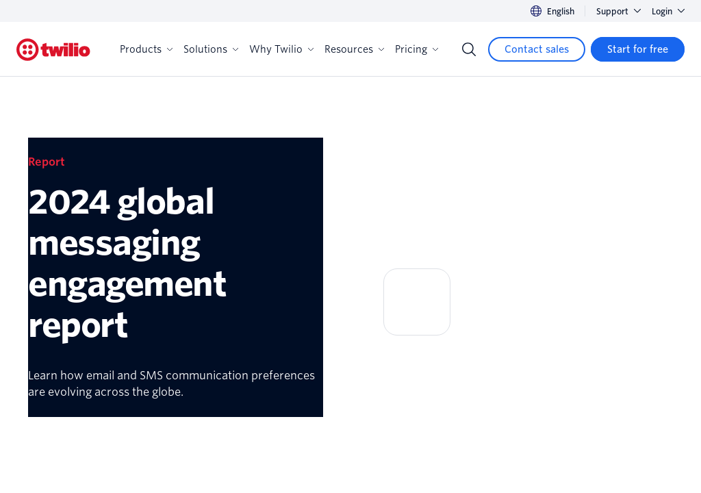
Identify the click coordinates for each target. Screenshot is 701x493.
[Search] (469, 49)
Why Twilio (281, 49)
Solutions (210, 49)
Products (146, 49)
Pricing (416, 49)
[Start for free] (638, 49)
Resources (354, 49)
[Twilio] (53, 49)
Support (618, 11)
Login (668, 11)
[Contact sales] (536, 49)
